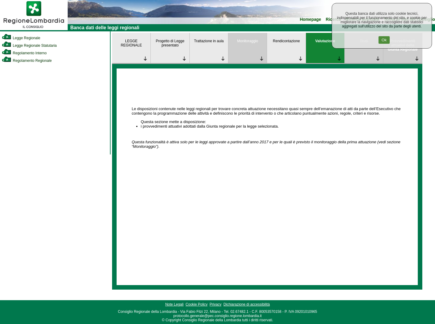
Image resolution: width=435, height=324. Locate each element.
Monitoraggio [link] (247, 41)
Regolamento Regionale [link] (27, 61)
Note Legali (174, 304)
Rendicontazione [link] (286, 41)
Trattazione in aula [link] (209, 41)
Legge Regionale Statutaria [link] (29, 45)
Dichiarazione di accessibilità (247, 304)
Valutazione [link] (325, 41)
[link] (34, 29)
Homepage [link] (310, 19)
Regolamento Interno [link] (24, 53)
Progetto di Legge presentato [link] (170, 43)
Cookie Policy (196, 304)
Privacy (215, 304)
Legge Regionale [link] (21, 38)
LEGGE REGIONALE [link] (131, 43)
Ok (384, 40)
